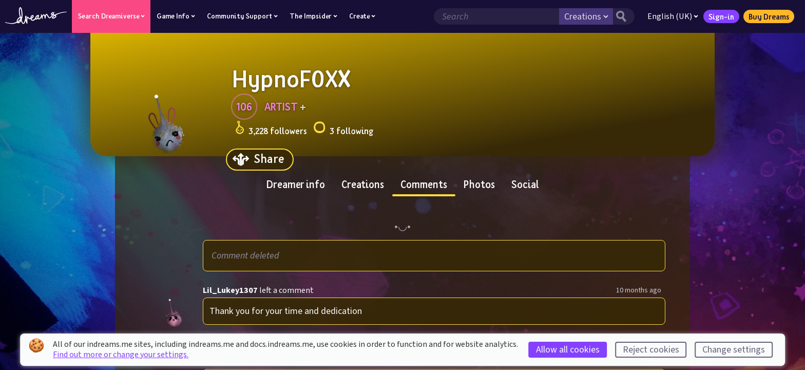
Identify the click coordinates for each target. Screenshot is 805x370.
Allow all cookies (568, 349)
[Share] (260, 160)
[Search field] (496, 16)
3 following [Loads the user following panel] (343, 129)
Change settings (733, 349)
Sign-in (721, 16)
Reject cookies (651, 349)
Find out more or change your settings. (120, 354)
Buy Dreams (769, 16)
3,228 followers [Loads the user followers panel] (271, 129)
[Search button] (624, 16)
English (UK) (672, 16)
